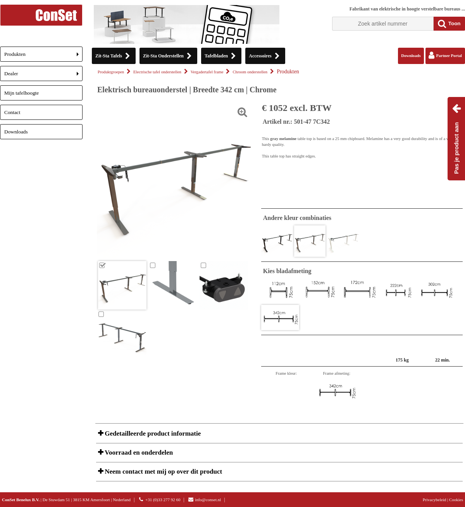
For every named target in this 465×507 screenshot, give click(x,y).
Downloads (16, 132)
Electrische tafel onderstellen (157, 72)
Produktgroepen (111, 72)
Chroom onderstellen (249, 72)
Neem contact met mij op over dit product (162, 471)
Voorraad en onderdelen (138, 452)
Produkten (43, 56)
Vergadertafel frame (207, 72)
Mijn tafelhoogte (21, 93)
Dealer (43, 76)
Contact (12, 112)
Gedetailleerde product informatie (152, 433)
